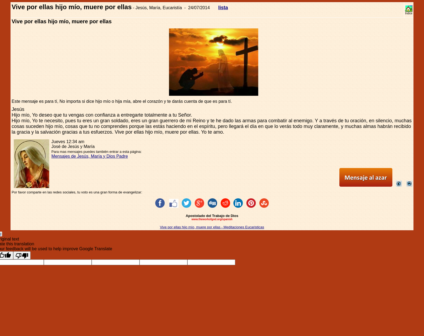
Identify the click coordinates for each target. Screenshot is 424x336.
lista (223, 7)
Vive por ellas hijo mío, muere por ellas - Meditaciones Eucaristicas (212, 227)
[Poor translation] (22, 255)
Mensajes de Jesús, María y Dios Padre (89, 156)
